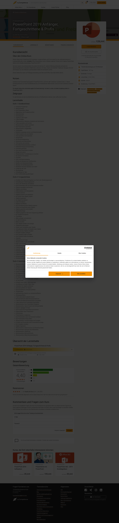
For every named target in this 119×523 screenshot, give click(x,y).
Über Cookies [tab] (82, 253)
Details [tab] (59, 253)
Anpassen (59, 273)
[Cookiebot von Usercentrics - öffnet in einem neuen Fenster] (85, 248)
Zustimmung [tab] (36, 253)
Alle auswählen (81, 273)
